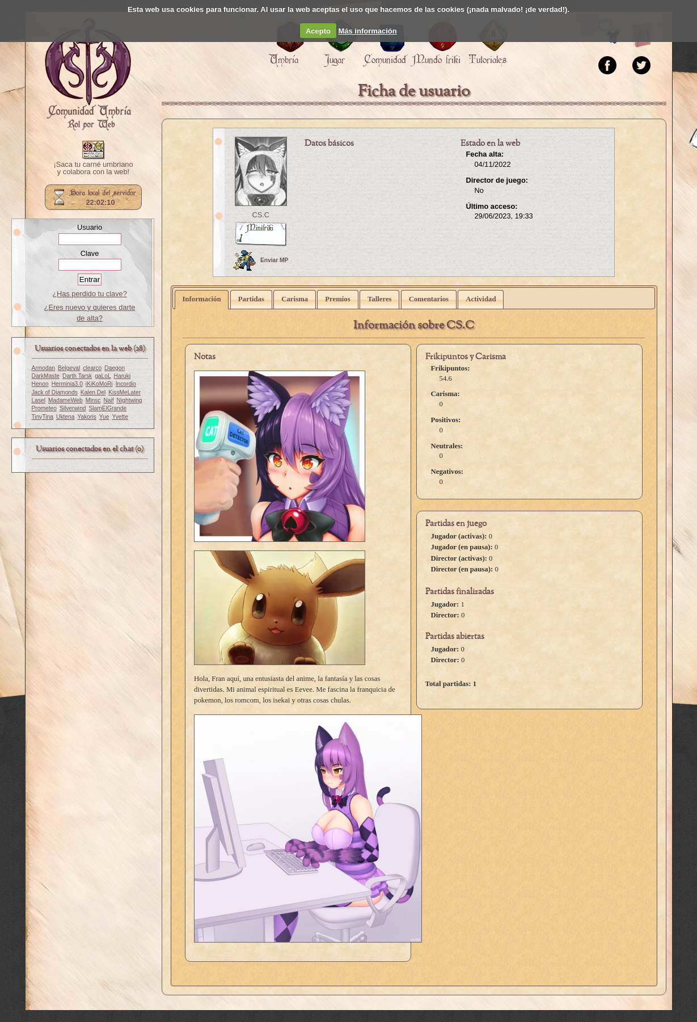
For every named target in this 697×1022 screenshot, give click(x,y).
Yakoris (86, 417)
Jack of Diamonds (55, 392)
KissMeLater (124, 392)
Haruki (122, 376)
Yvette (120, 417)
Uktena (65, 417)
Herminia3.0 (67, 384)
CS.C (260, 215)
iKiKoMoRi (99, 384)
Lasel (38, 400)
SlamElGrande (108, 408)
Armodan (44, 368)
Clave (90, 253)
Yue (104, 417)
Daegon (114, 368)
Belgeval (69, 368)
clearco (92, 368)
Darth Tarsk (77, 376)
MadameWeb (65, 400)
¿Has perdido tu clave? (89, 293)
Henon (40, 384)
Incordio (126, 384)
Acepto (318, 31)
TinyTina (42, 417)
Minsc (93, 400)
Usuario (89, 227)
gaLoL (103, 376)
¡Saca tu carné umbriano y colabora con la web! (93, 168)
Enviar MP (260, 260)
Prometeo (44, 408)
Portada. (88, 74)
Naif (108, 400)
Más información (367, 31)
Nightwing (129, 400)
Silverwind (73, 408)
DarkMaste (46, 376)
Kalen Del (93, 392)
